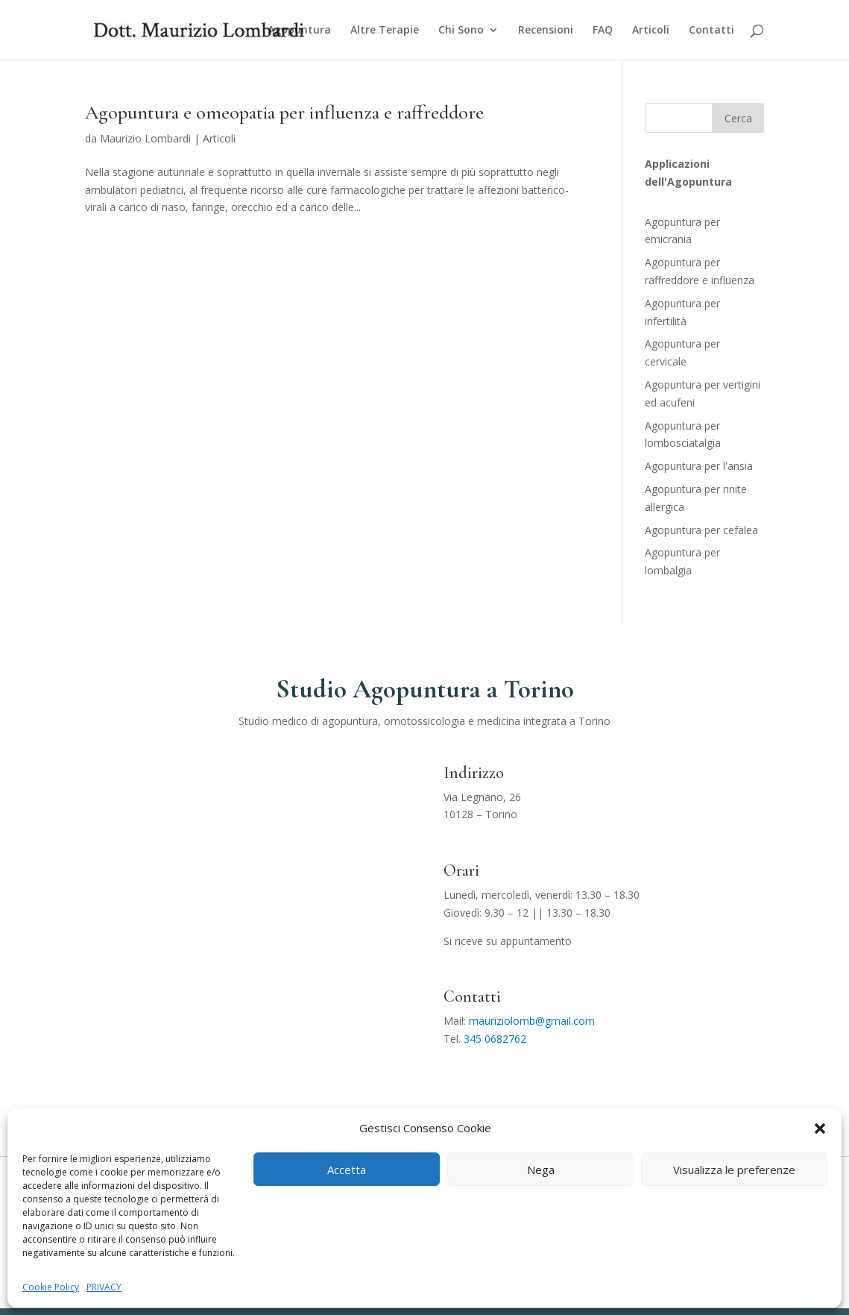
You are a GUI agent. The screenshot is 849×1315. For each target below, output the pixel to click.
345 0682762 (495, 1039)
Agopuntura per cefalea (701, 530)
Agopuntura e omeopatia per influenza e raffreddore (284, 112)
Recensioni (545, 31)
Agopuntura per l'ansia (699, 466)
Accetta (346, 1169)
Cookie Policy (50, 1287)
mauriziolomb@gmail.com (532, 1021)
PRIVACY (103, 1287)
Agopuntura (299, 31)
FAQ (603, 31)
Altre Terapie (384, 31)
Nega (541, 1169)
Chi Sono (461, 31)
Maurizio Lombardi (145, 138)
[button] (819, 1128)
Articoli (650, 31)
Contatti (711, 31)
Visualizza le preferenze (734, 1169)
